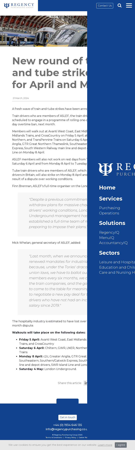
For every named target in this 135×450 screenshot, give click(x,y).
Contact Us (105, 5)
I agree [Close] (120, 444)
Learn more (105, 444)
